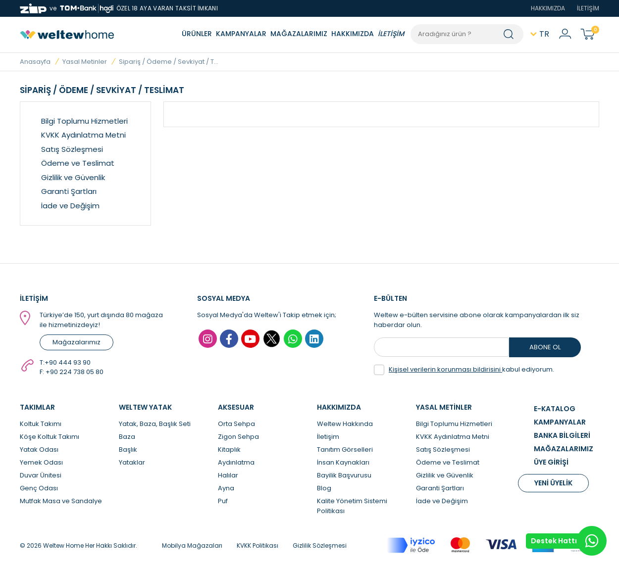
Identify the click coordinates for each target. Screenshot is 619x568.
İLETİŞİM (588, 8)
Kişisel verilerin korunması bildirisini (445, 369)
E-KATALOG (554, 409)
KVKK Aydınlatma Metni (83, 135)
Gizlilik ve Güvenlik (73, 177)
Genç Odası (39, 488)
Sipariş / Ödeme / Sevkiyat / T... (168, 61)
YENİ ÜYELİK (553, 483)
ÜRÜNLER (197, 34)
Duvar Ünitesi (40, 475)
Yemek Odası (41, 462)
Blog (324, 488)
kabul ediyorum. (464, 370)
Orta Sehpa (236, 423)
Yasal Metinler (84, 61)
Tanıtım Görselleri (345, 449)
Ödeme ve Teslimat (77, 163)
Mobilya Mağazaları (192, 545)
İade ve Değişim (70, 205)
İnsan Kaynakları (343, 462)
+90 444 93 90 (68, 362)
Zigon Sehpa (238, 436)
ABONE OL (545, 347)
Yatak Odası (39, 449)
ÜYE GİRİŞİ (551, 462)
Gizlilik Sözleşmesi (320, 545)
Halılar (228, 475)
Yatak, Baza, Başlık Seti (155, 423)
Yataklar (132, 462)
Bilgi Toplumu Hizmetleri (84, 121)
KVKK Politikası (257, 545)
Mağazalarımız (76, 342)
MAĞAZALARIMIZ (298, 34)
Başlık (128, 449)
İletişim (328, 436)
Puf (223, 501)
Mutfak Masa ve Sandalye (61, 501)
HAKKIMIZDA (548, 8)
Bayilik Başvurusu (344, 475)
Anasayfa (35, 61)
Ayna (226, 488)
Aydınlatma (236, 462)
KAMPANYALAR (241, 34)
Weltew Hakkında (345, 423)
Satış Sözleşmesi (72, 149)
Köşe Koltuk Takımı (49, 436)
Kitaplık (229, 449)
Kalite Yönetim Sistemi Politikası (352, 506)
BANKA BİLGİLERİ (562, 435)
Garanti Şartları (69, 191)
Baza (127, 436)
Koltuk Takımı (40, 423)
